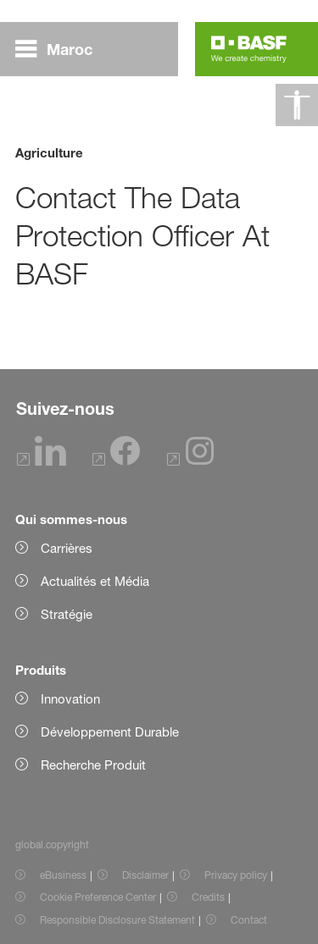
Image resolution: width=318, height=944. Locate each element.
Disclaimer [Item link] (145, 875)
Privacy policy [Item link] (235, 875)
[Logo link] (249, 49)
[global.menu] (60, 49)
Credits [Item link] (208, 897)
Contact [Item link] (249, 920)
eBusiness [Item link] (63, 875)
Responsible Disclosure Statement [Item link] (117, 920)
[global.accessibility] (297, 105)
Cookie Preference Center (98, 897)
